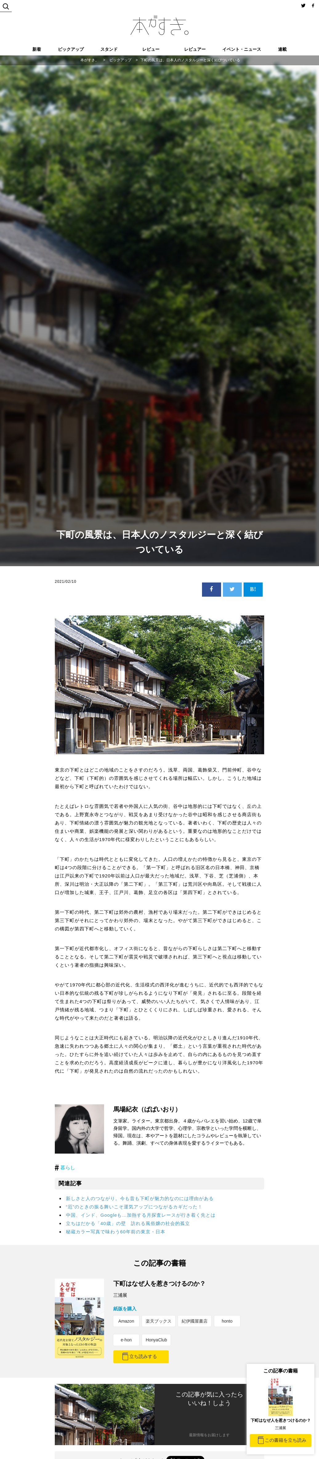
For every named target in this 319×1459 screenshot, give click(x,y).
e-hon (126, 1339)
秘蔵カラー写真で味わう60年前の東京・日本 (115, 1231)
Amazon (126, 1321)
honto (227, 1321)
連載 (282, 49)
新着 (36, 49)
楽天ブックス (159, 1321)
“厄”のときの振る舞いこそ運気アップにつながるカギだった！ (134, 1206)
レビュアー (195, 49)
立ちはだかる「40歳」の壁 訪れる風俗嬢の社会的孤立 (128, 1223)
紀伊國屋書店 (195, 1321)
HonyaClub (156, 1339)
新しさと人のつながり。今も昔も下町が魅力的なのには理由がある (140, 1198)
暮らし (67, 1167)
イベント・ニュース (241, 49)
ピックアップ (71, 49)
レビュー (151, 49)
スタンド (109, 49)
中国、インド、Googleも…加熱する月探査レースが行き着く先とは (141, 1215)
